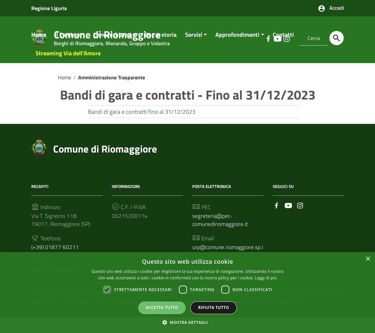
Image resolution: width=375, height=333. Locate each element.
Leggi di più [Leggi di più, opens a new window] (266, 277)
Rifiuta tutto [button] (213, 307)
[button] (187, 321)
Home (38, 44)
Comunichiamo (112, 44)
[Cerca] (336, 38)
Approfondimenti (237, 44)
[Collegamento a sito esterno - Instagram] (300, 215)
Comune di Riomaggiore (106, 158)
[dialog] (187, 292)
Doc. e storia (161, 44)
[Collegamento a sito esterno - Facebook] (277, 215)
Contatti (283, 44)
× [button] (367, 258)
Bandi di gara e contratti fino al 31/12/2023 (141, 121)
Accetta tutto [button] (162, 307)
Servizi (193, 44)
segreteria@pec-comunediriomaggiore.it (221, 231)
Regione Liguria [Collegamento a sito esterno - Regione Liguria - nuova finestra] (49, 8)
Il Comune (67, 44)
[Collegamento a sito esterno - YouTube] (288, 215)
